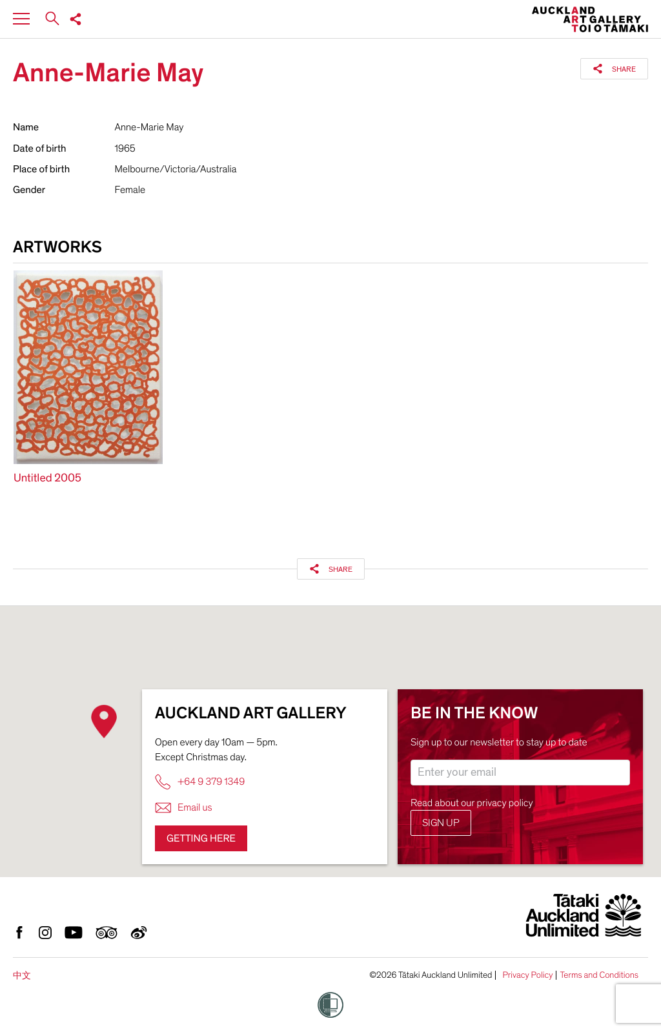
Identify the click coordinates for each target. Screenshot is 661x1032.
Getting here (201, 838)
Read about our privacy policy (472, 803)
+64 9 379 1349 (200, 782)
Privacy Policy (527, 975)
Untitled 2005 (47, 478)
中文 (22, 975)
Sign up (441, 823)
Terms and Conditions (599, 975)
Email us (183, 808)
